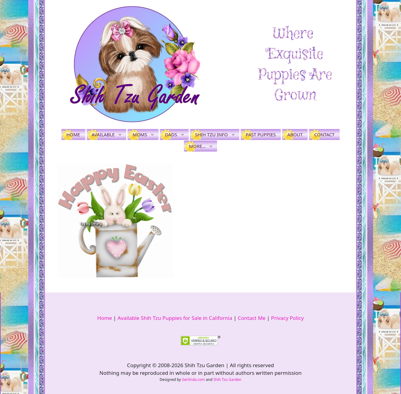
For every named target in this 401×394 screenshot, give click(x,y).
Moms (146, 134)
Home (73, 134)
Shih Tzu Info (217, 134)
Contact (324, 134)
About (295, 134)
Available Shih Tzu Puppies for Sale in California (174, 317)
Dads (176, 134)
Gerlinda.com (193, 379)
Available (109, 134)
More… (203, 146)
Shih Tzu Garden (227, 379)
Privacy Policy (287, 317)
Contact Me (252, 317)
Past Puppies (261, 134)
